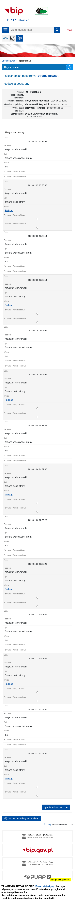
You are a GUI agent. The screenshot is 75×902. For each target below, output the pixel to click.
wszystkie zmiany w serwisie (23, 818)
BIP (69, 30)
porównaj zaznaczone (56, 807)
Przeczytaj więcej (44, 886)
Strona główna (8, 61)
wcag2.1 (12, 38)
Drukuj (48, 825)
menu (5, 30)
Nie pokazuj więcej (60, 880)
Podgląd (9, 210)
